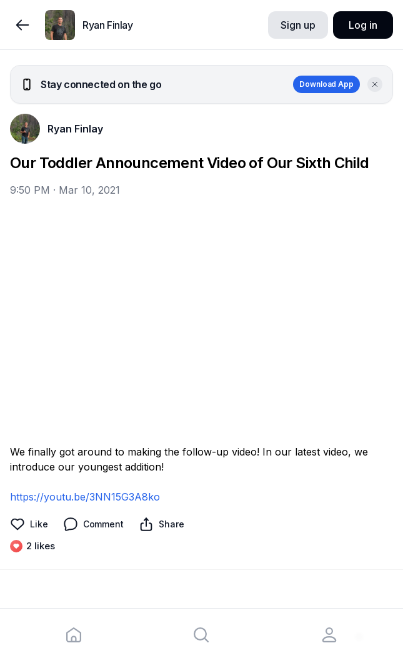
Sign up (298, 25)
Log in (363, 25)
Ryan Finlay (75, 128)
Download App (326, 84)
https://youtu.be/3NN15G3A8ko (85, 497)
